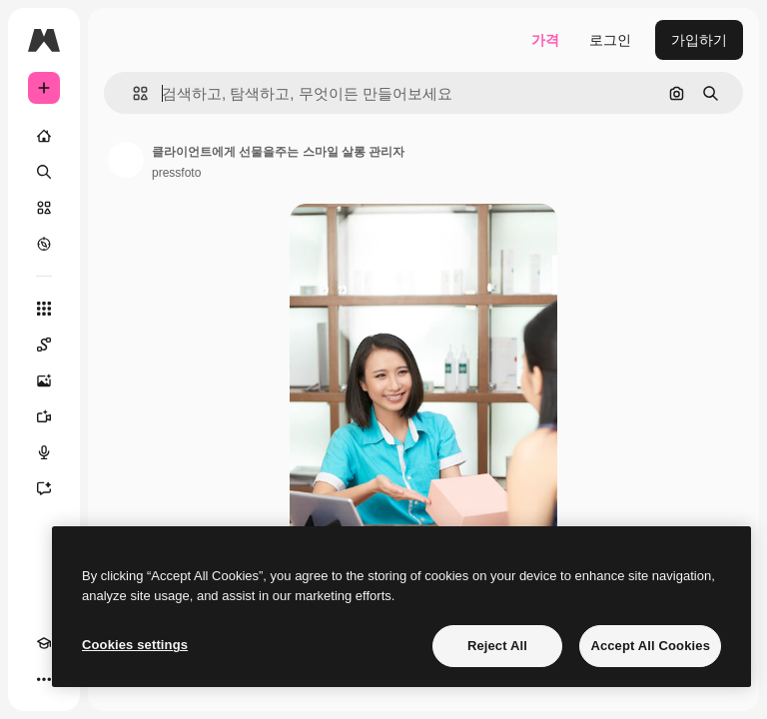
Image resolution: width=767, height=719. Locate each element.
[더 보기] (44, 679)
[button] (132, 93)
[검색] (44, 172)
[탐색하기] (44, 244)
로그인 (610, 40)
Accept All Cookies (650, 645)
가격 (545, 40)
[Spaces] (44, 344)
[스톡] (44, 208)
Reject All (497, 645)
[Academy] (44, 643)
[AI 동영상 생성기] (44, 416)
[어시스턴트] (44, 488)
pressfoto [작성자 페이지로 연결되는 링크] (176, 173)
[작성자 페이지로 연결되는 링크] (126, 160)
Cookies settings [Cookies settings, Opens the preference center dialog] (135, 644)
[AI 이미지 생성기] (44, 380)
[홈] (44, 136)
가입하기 (699, 40)
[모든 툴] (44, 309)
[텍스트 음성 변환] (44, 452)
